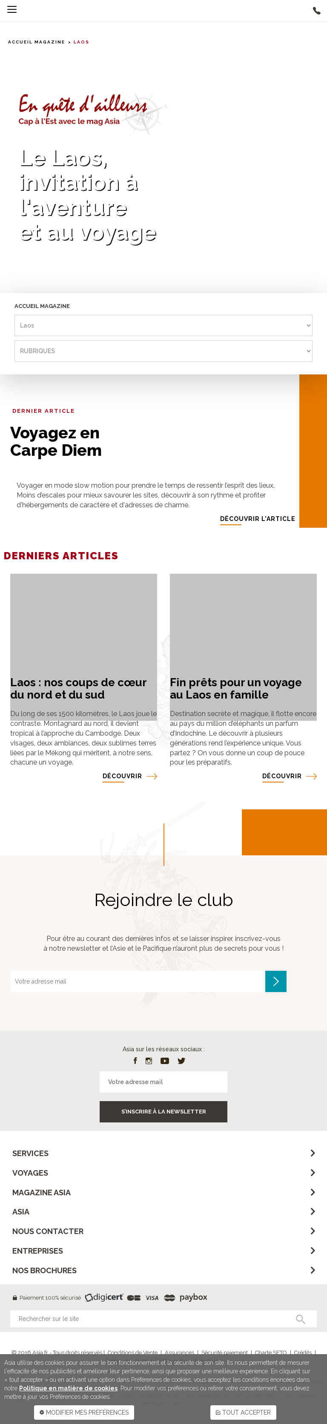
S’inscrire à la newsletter (163, 1111)
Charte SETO (271, 1352)
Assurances (179, 1352)
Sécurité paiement (224, 1352)
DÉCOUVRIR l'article (257, 518)
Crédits (303, 1352)
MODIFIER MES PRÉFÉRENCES (84, 1412)
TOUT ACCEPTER (243, 1412)
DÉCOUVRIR (122, 776)
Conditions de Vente (133, 1352)
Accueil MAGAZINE (36, 42)
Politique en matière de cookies (68, 1388)
